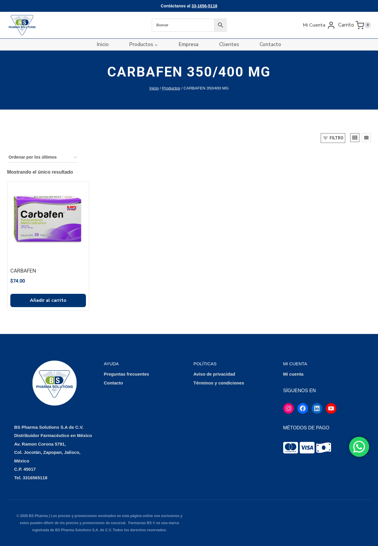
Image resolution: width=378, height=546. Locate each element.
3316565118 (35, 477)
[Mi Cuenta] (319, 24)
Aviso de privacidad (214, 374)
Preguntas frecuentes (126, 374)
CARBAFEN (23, 271)
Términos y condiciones (218, 382)
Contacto (270, 44)
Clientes (229, 44)
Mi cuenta (293, 374)
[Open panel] (333, 138)
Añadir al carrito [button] (48, 300)
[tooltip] (290, 447)
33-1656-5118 (204, 6)
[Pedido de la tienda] (42, 157)
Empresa (188, 44)
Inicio (103, 44)
